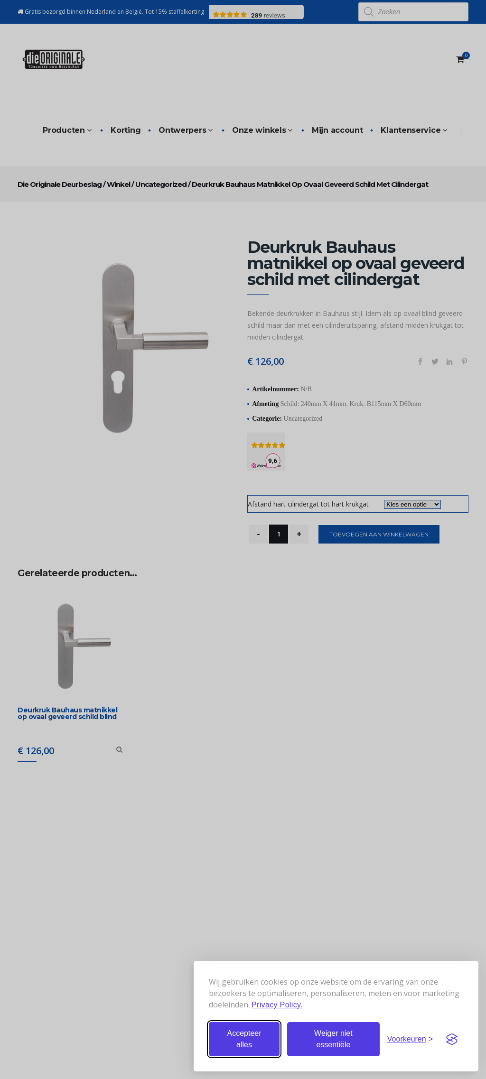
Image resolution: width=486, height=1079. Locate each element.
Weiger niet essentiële (333, 1039)
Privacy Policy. (277, 1005)
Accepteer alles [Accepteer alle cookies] (244, 1039)
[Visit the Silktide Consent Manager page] (451, 1039)
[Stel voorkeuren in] (410, 1039)
